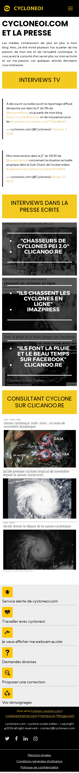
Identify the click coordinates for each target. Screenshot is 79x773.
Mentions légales (39, 755)
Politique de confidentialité (39, 767)
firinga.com (65, 716)
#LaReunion (14, 169)
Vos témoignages (17, 702)
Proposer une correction (23, 682)
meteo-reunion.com (46, 711)
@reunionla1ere (17, 113)
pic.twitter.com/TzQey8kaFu (46, 121)
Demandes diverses (19, 662)
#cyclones (18, 121)
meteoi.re (47, 716)
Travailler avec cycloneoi (23, 621)
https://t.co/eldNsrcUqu (23, 117)
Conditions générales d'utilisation (39, 761)
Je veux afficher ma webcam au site (32, 641)
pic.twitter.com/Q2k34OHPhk (45, 169)
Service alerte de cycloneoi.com (30, 601)
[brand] (24, 8)
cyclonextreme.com (21, 716)
